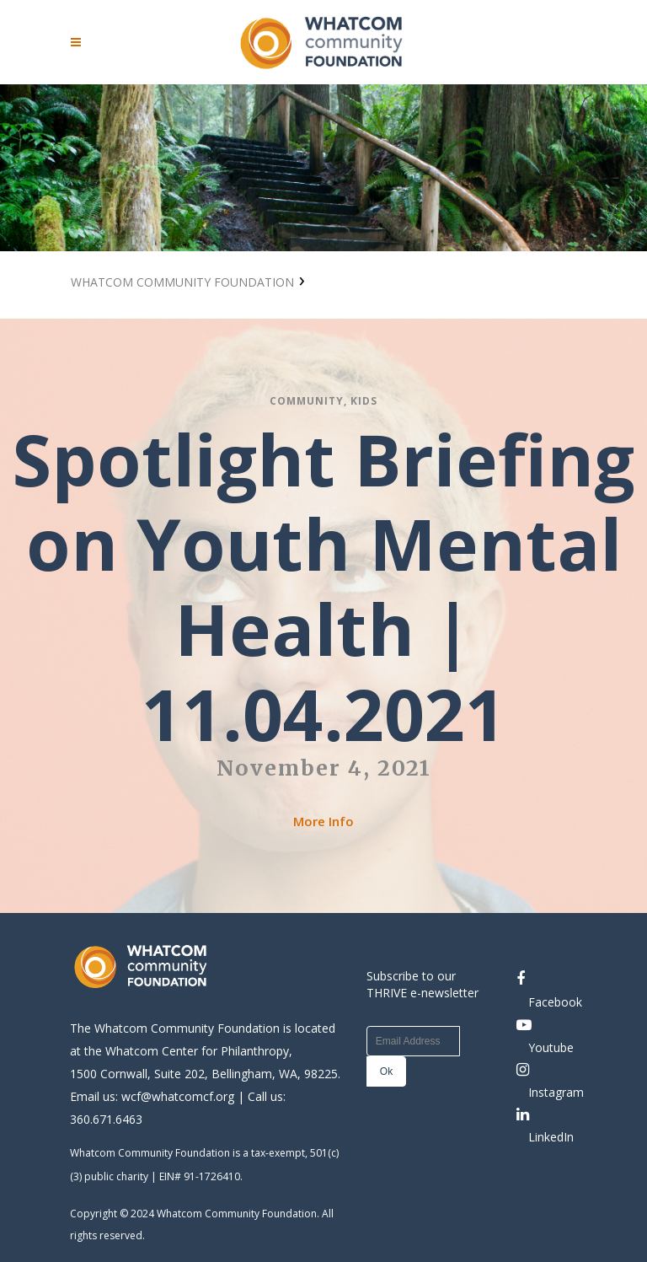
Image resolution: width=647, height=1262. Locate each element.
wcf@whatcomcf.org (177, 1096)
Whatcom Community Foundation (182, 282)
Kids (363, 401)
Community (307, 401)
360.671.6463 (106, 1119)
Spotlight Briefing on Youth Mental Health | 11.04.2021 (323, 586)
